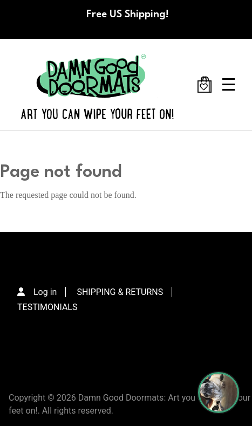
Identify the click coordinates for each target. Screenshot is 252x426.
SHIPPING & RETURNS (120, 292)
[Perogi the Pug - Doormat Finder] (218, 392)
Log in (45, 292)
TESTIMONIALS (47, 307)
